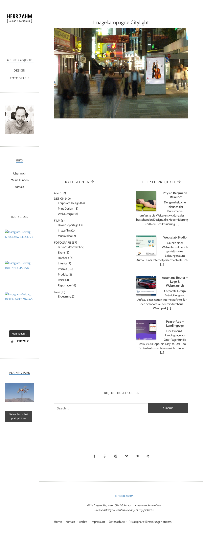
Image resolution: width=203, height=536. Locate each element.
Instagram (116, 456)
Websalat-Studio (175, 237)
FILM (57, 220)
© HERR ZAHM (124, 496)
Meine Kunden (20, 180)
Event (61, 252)
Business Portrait (68, 247)
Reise (61, 280)
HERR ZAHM (19, 22)
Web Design (65, 214)
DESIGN (19, 70)
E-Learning (64, 296)
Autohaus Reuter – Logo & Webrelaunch (175, 281)
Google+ (105, 456)
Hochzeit (63, 258)
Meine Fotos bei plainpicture (18, 416)
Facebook (94, 456)
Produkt (63, 274)
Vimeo (126, 456)
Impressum (98, 522)
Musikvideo (65, 236)
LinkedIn (137, 456)
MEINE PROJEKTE (19, 60)
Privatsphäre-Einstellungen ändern (150, 522)
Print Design (65, 208)
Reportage (64, 285)
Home (58, 522)
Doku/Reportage (68, 225)
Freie (57, 292)
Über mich (19, 173)
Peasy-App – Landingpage (175, 323)
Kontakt (19, 187)
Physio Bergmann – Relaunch (175, 195)
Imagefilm (64, 230)
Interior (62, 263)
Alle (56, 193)
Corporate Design (68, 203)
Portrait (62, 269)
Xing (148, 456)
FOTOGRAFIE (19, 78)
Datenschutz (117, 522)
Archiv (83, 522)
